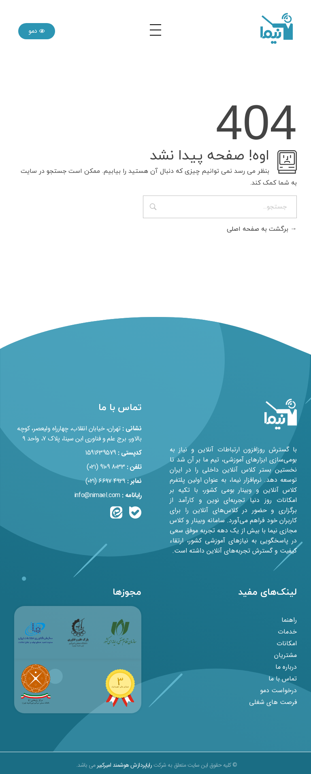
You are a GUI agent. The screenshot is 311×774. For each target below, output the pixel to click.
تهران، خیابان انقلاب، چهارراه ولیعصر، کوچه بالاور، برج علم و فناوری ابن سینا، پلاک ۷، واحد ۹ (79, 433)
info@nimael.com (97, 495)
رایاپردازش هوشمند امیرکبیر (124, 765)
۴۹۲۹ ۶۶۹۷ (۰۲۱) (105, 481)
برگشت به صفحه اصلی (262, 229)
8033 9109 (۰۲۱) (106, 467)
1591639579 (100, 453)
